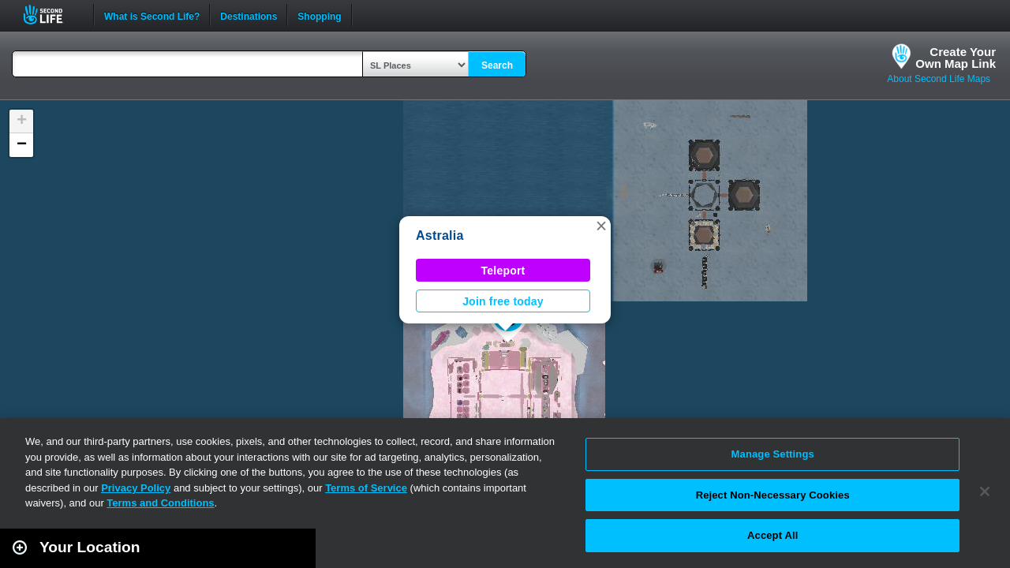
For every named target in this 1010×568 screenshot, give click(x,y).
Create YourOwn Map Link (955, 57)
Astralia (440, 235)
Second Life (51, 14)
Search (497, 65)
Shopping (319, 15)
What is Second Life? (152, 15)
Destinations (248, 15)
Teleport (503, 270)
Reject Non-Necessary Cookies (773, 495)
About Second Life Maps (938, 78)
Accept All (772, 535)
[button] (601, 225)
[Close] (984, 491)
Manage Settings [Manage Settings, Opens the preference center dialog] (772, 454)
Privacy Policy (135, 488)
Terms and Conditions (160, 503)
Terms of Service (366, 488)
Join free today (503, 301)
